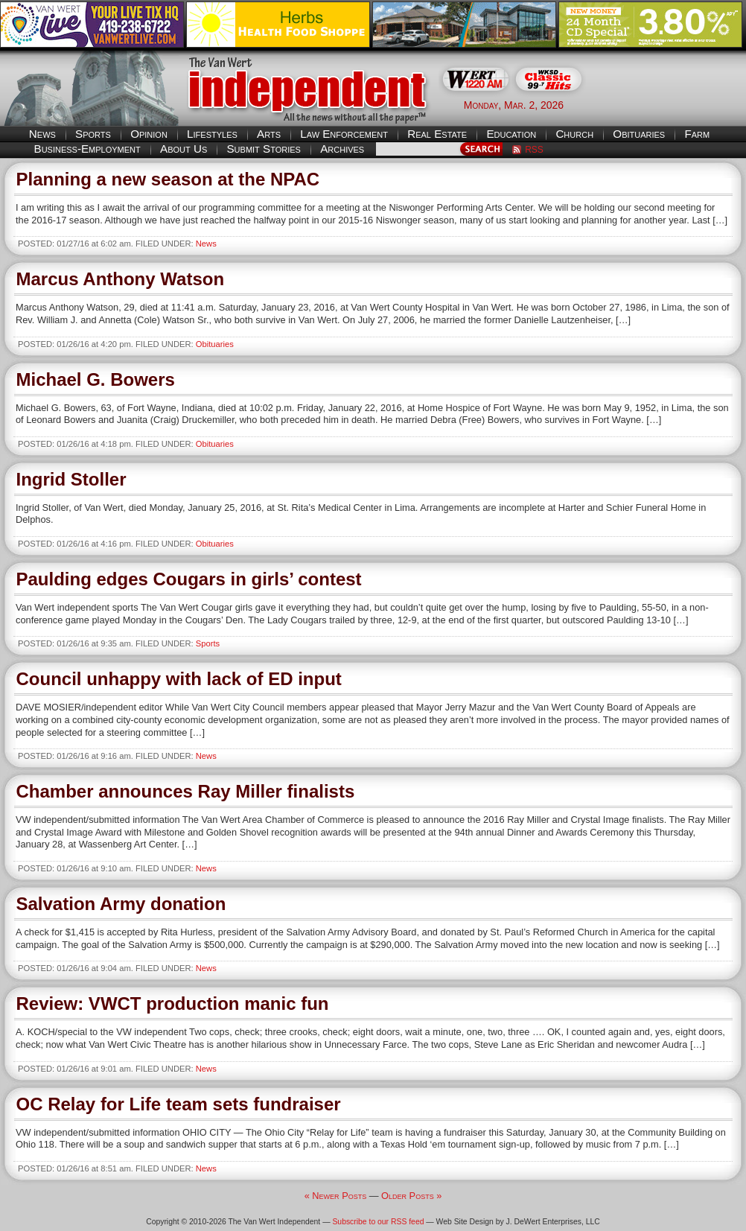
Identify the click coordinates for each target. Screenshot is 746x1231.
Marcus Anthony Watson (120, 279)
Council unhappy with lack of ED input (179, 679)
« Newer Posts (336, 1195)
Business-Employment (87, 148)
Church (574, 133)
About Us (183, 148)
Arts (269, 133)
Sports (93, 133)
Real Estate (437, 133)
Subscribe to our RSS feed (378, 1222)
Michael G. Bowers (95, 379)
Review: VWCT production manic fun (172, 1003)
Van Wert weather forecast (672, 104)
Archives (342, 148)
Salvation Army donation (121, 904)
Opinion (149, 133)
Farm (697, 133)
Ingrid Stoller (71, 479)
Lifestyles (212, 133)
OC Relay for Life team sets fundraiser (178, 1104)
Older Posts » (411, 1195)
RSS (534, 149)
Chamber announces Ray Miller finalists (185, 791)
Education (511, 133)
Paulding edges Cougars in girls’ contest (189, 579)
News (42, 133)
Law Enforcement (344, 133)
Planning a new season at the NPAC (168, 179)
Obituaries (639, 133)
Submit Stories (263, 148)
